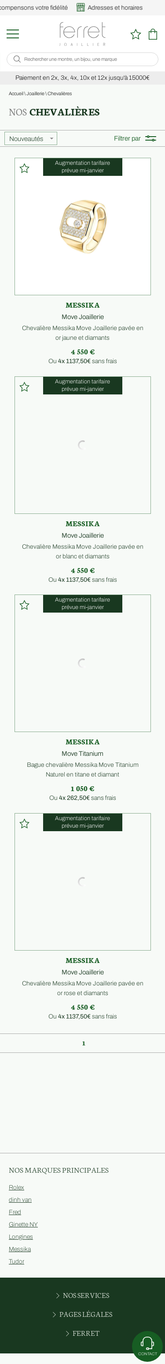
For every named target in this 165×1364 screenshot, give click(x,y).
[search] (17, 59)
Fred (15, 1212)
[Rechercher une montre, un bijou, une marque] (87, 59)
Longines (21, 1237)
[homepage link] (82, 34)
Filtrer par (135, 138)
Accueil (16, 93)
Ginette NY (23, 1224)
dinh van (20, 1200)
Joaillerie (35, 93)
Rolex (16, 1187)
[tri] (30, 138)
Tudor (16, 1261)
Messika (20, 1249)
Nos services (82, 1295)
